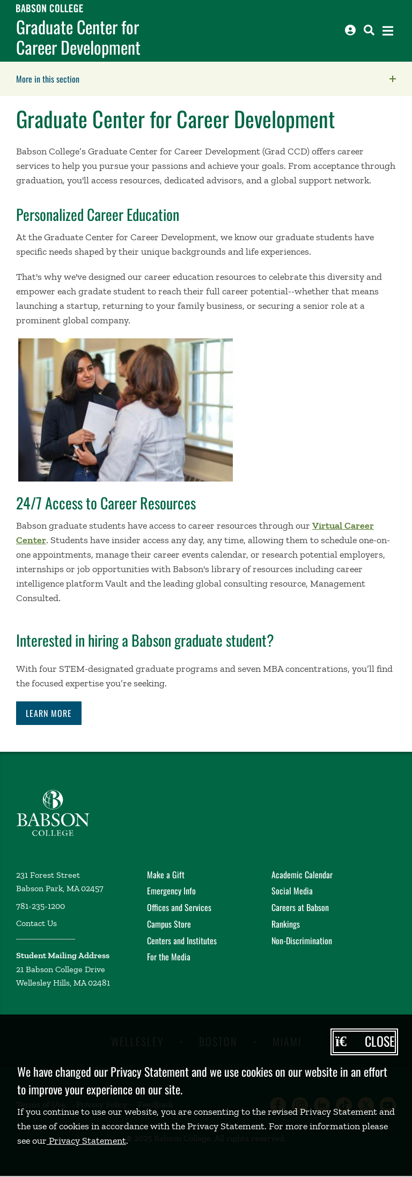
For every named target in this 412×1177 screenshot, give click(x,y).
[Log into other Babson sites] (350, 30)
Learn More (49, 713)
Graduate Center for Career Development (78, 37)
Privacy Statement (86, 1140)
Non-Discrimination (301, 940)
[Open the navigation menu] (388, 31)
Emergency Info (171, 890)
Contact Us (36, 923)
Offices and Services (179, 907)
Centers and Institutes (182, 940)
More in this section (115, 78)
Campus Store (169, 923)
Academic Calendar (302, 874)
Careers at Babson (300, 907)
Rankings (285, 923)
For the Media (168, 956)
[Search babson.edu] (369, 30)
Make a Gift (166, 874)
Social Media (292, 890)
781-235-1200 (40, 906)
